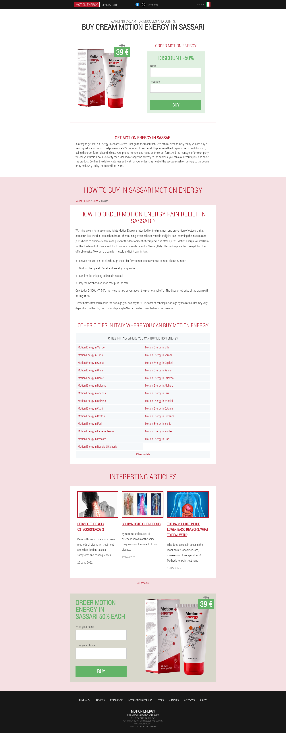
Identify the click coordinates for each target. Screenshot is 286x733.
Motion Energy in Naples (158, 431)
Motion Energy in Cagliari (159, 362)
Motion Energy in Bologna (92, 385)
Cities (161, 700)
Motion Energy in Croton (91, 416)
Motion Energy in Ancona (92, 393)
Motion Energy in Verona (158, 355)
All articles (143, 583)
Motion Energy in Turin (90, 355)
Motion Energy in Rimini (158, 370)
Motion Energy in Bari (157, 393)
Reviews (100, 700)
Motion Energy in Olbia (90, 370)
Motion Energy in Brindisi (159, 401)
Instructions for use (140, 700)
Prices (203, 700)
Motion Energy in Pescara (92, 439)
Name (153, 66)
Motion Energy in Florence (159, 416)
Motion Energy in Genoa (91, 362)
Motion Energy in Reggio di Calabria (97, 446)
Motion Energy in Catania (159, 408)
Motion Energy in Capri (90, 408)
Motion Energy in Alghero (159, 385)
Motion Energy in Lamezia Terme (96, 431)
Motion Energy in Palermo (159, 378)
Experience (116, 700)
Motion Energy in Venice (91, 347)
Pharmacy (84, 700)
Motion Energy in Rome (91, 378)
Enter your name (85, 626)
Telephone (155, 81)
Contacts (189, 700)
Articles (174, 700)
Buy (175, 105)
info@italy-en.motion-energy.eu (143, 714)
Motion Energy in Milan (157, 347)
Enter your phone (85, 645)
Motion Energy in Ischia (158, 423)
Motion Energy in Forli (90, 423)
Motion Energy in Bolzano (92, 401)
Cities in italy (143, 454)
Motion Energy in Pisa (157, 439)
